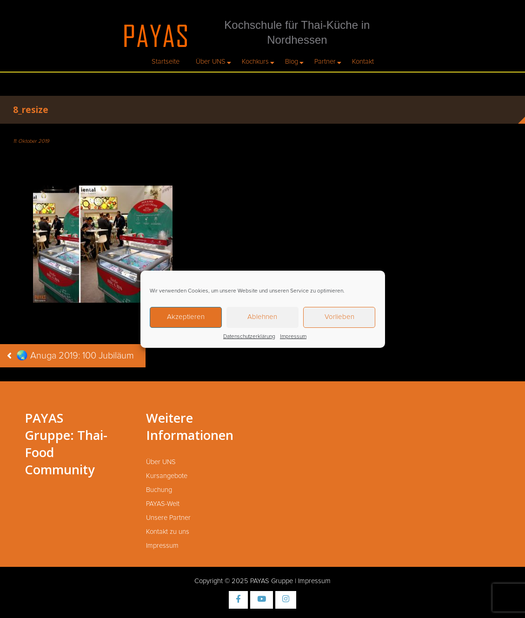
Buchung (159, 489)
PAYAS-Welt (162, 503)
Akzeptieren (186, 316)
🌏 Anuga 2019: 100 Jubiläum (75, 355)
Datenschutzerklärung (249, 336)
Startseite (165, 61)
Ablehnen (262, 316)
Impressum (293, 336)
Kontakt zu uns (167, 531)
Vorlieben (339, 316)
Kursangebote (166, 475)
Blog (291, 61)
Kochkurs (255, 61)
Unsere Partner (168, 517)
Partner (325, 61)
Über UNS (211, 61)
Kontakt (363, 61)
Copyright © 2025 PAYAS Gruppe (243, 581)
